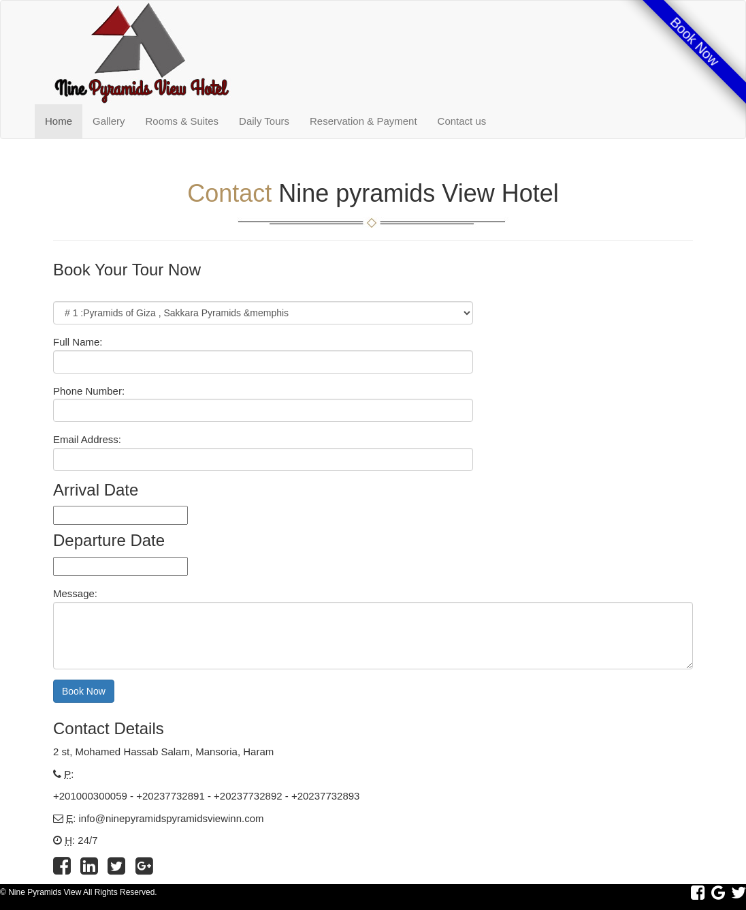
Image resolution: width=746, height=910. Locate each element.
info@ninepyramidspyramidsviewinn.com (171, 818)
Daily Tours (264, 121)
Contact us (462, 121)
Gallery (109, 121)
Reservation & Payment (363, 121)
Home (58, 121)
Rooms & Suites (182, 121)
